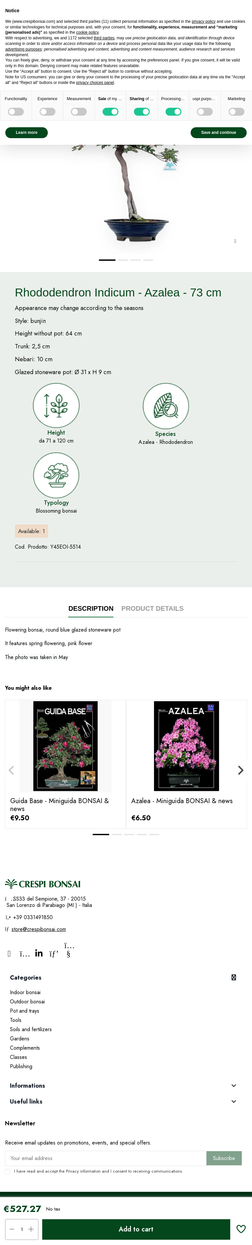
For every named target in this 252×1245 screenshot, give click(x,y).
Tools (15, 1020)
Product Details (152, 608)
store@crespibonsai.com (39, 929)
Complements (25, 1048)
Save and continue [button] (218, 132)
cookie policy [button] (87, 32)
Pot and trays (24, 1011)
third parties (104, 38)
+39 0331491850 (32, 917)
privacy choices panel (95, 82)
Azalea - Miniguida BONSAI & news (182, 801)
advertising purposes (23, 49)
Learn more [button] (26, 132)
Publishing (21, 1066)
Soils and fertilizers (31, 1029)
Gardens (19, 1038)
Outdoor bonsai (27, 1001)
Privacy (72, 1171)
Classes (18, 1057)
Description (90, 608)
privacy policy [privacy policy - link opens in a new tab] (203, 21)
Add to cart (136, 1229)
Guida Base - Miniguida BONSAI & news (59, 805)
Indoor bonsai (25, 992)
